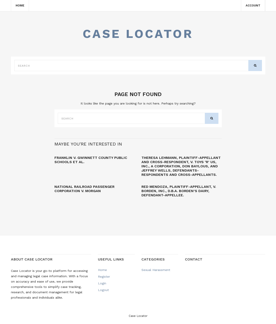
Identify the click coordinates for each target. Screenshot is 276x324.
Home (20, 5)
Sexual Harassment (155, 270)
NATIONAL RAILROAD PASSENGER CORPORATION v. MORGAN (84, 189)
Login (102, 283)
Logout (103, 290)
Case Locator (138, 34)
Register (104, 276)
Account (253, 5)
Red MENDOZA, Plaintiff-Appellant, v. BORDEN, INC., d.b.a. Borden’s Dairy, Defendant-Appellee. (178, 191)
